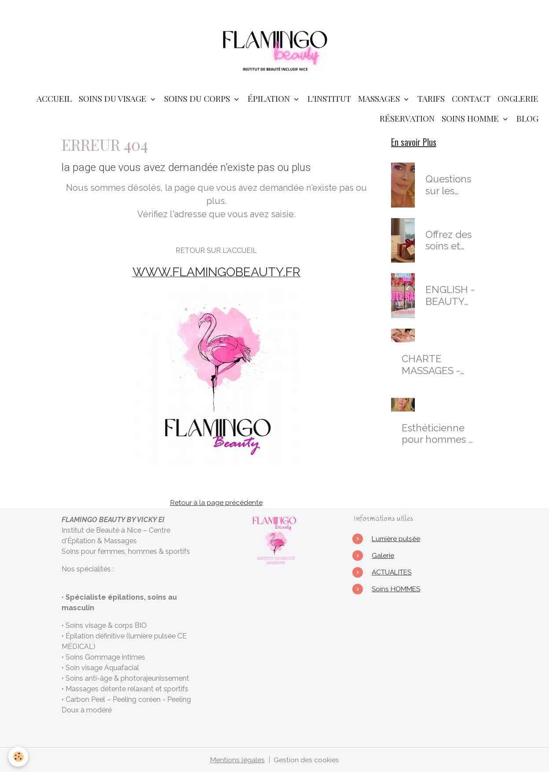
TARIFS (431, 101)
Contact (471, 101)
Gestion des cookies (306, 762)
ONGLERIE (518, 101)
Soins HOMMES (397, 591)
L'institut (329, 101)
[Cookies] (19, 757)
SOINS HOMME (471, 121)
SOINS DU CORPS (198, 101)
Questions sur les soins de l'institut (448, 188)
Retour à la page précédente (216, 505)
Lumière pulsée (396, 541)
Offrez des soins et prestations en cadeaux (450, 243)
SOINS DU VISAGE (114, 101)
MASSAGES (380, 101)
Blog (527, 121)
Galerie (383, 558)
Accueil (54, 101)
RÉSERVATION (407, 121)
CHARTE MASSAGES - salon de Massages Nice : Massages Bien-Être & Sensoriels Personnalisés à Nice (438, 368)
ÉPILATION (270, 101)
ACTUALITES (394, 575)
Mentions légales (237, 762)
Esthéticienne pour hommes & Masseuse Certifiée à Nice (438, 437)
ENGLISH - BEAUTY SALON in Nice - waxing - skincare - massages (450, 299)
